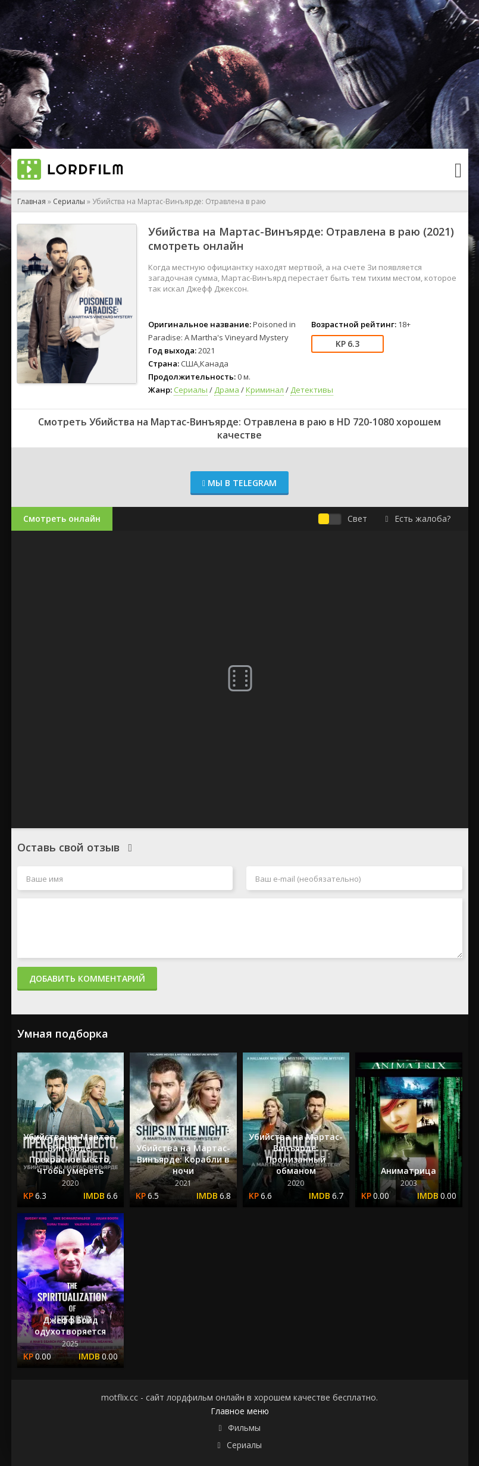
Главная (31, 201)
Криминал (265, 389)
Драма (226, 389)
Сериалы (69, 201)
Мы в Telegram (239, 482)
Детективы (311, 389)
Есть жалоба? (417, 518)
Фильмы (244, 1427)
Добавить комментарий (87, 978)
